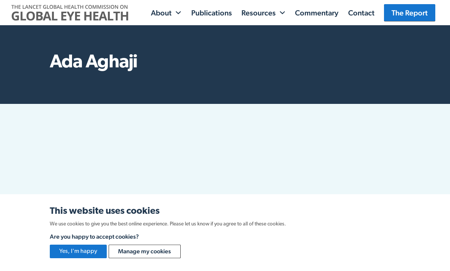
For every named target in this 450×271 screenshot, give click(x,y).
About (161, 12)
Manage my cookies (144, 251)
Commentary (316, 12)
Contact (361, 12)
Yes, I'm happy (78, 251)
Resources (258, 12)
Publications (211, 12)
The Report (410, 12)
